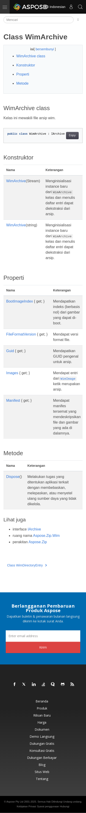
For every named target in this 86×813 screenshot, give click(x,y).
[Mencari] (38, 19)
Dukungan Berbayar (42, 757)
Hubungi (64, 806)
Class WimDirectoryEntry (27, 565)
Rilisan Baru (42, 715)
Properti (22, 74)
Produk (42, 708)
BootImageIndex (19, 301)
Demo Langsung (42, 736)
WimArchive (16, 181)
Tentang (42, 779)
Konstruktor (25, 65)
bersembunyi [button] (45, 49)
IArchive (34, 529)
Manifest (13, 400)
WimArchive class (30, 56)
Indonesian (55, 7)
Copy (72, 135)
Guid (10, 351)
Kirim (43, 647)
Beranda (42, 701)
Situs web (42, 772)
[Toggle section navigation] (78, 20)
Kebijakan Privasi (26, 806)
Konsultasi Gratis (41, 750)
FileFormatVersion (21, 334)
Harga (41, 722)
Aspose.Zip (37, 542)
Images (12, 373)
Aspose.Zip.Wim (46, 536)
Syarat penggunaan (48, 806)
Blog (42, 765)
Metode (22, 83)
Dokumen (42, 729)
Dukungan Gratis (42, 743)
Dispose (12, 477)
